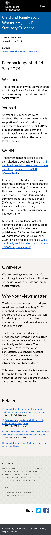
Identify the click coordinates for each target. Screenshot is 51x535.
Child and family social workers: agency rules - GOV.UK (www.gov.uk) (25, 243)
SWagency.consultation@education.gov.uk (20, 51)
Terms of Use (22, 528)
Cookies (33, 528)
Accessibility (8, 528)
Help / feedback (9, 531)
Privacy (42, 528)
